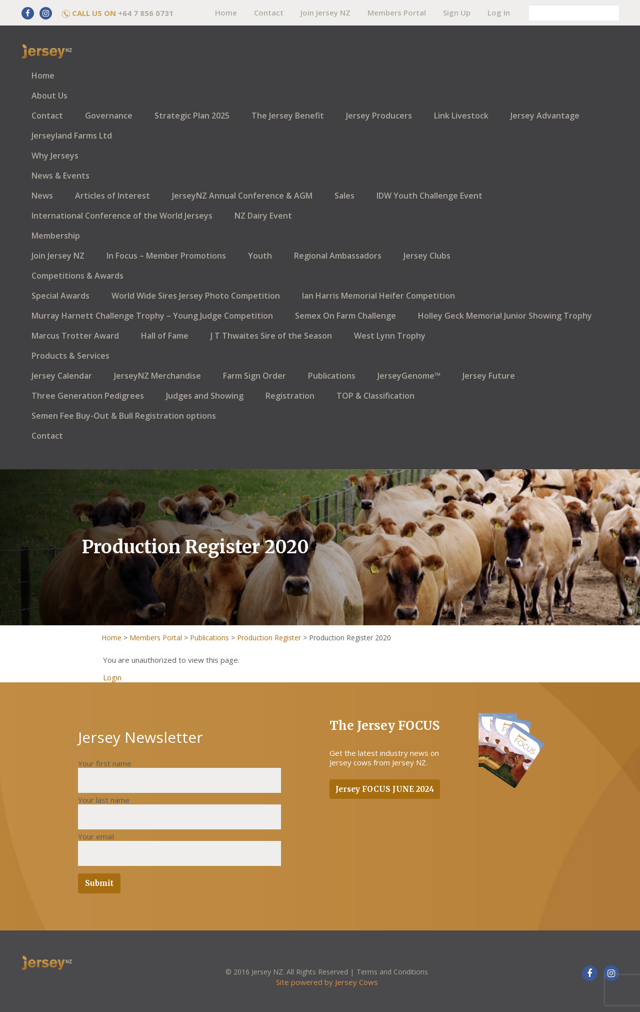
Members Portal (397, 13)
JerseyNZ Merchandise (157, 376)
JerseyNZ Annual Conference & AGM (242, 196)
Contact (269, 13)
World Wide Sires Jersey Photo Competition (196, 296)
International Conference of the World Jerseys (122, 216)
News (42, 196)
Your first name (105, 763)
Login (112, 677)
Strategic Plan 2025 (192, 116)
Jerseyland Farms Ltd (72, 136)
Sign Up (456, 13)
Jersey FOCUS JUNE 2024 (385, 789)
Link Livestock (461, 116)
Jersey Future (488, 376)
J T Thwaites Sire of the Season (271, 336)
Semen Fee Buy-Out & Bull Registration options (124, 416)
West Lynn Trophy (390, 336)
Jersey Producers (379, 116)
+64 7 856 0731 (146, 13)
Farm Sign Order (254, 376)
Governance (108, 116)
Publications (332, 376)
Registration (290, 396)
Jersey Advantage (545, 116)
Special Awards (61, 296)
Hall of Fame (164, 336)
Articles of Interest (112, 196)
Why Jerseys (55, 156)
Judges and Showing (205, 396)
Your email (96, 836)
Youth (260, 256)
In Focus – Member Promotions (166, 256)
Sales (344, 196)
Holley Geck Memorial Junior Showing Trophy (505, 316)
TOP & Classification (375, 396)
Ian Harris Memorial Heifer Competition (378, 296)
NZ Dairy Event (263, 216)
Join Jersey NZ (325, 13)
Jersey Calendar (62, 376)
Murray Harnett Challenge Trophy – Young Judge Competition (152, 316)
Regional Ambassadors (338, 256)
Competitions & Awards (78, 276)
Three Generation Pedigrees (88, 396)
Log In (499, 13)
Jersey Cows (356, 982)
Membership (56, 236)
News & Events (61, 176)
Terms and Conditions (392, 971)
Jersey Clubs (427, 256)
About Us (50, 96)
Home (226, 13)
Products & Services (71, 356)
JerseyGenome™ (409, 376)
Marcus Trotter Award (75, 336)
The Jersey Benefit (288, 116)
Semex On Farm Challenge (345, 316)
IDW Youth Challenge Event (429, 196)
